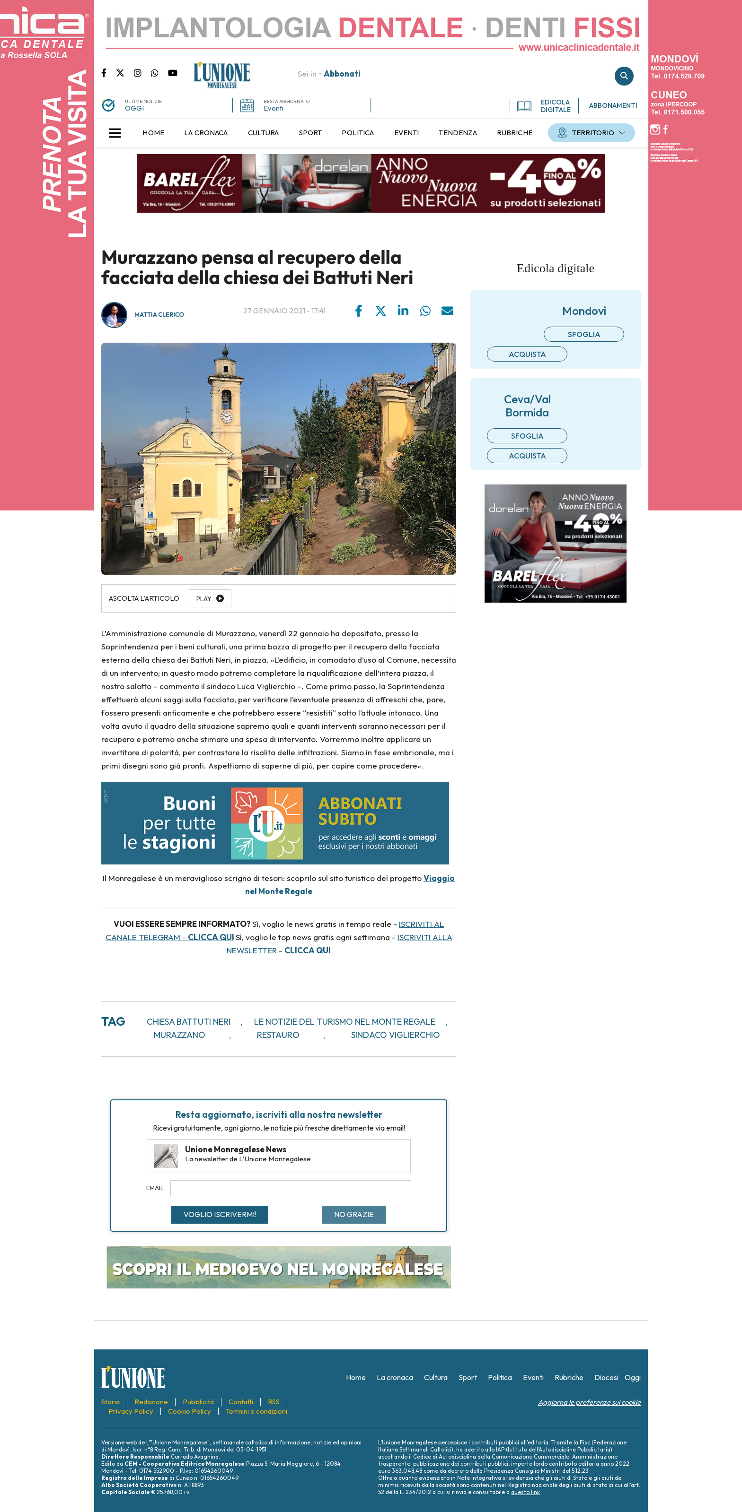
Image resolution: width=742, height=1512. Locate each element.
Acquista (527, 354)
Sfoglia (584, 334)
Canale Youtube (172, 72)
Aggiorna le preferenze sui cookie (589, 1402)
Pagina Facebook (108, 72)
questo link (525, 1491)
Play (204, 599)
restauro (278, 1034)
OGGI (134, 108)
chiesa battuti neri (188, 1021)
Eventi (273, 108)
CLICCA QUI (211, 937)
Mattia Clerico (159, 315)
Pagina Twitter (125, 72)
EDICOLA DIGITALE (544, 105)
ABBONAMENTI (613, 105)
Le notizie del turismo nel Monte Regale (344, 1021)
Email (155, 1188)
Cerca (624, 76)
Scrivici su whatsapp (159, 72)
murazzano (179, 1034)
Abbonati (342, 73)
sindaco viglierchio (395, 1034)
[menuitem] (153, 133)
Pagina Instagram (142, 72)
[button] (115, 133)
